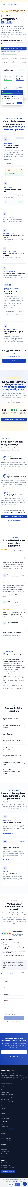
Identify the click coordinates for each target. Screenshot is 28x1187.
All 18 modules (4, 1090)
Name (6, 981)
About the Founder (5, 1154)
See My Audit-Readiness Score (14, 48)
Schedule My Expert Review (14, 520)
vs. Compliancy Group (6, 1138)
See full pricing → (6, 1118)
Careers (3, 1156)
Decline (11, 1184)
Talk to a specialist (14, 1056)
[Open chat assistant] (25, 1184)
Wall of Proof (4, 1146)
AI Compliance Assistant (7, 1094)
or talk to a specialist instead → (9, 53)
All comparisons (5, 1136)
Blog (2, 1124)
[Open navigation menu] (26, 4)
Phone (6, 1000)
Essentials (3, 1108)
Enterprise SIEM (5, 1092)
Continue (19, 103)
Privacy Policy (18, 1181)
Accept (17, 1184)
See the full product (14, 356)
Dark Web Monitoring (6, 1097)
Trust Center (4, 1149)
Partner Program (5, 1151)
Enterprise (3, 1113)
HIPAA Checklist (7, 1129)
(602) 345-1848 (6, 1165)
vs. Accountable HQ (6, 1140)
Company (6, 994)
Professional (4, 1111)
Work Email (7, 987)
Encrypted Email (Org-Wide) (8, 1101)
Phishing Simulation (6, 1099)
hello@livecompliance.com (8, 1163)
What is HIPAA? (4, 1126)
